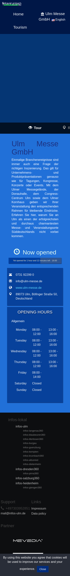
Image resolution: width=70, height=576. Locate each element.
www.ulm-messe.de (29, 287)
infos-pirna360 (30, 473)
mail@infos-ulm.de (13, 513)
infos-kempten (30, 451)
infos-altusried (30, 460)
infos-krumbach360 (33, 455)
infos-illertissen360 (33, 439)
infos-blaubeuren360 (34, 434)
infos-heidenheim (27, 483)
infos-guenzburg (32, 447)
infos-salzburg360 (27, 478)
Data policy (38, 513)
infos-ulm (22, 426)
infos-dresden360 (27, 469)
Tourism (20, 27)
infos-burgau (30, 443)
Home (18, 14)
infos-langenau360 (33, 430)
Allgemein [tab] (17, 321)
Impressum (38, 508)
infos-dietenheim (32, 464)
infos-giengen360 (32, 487)
